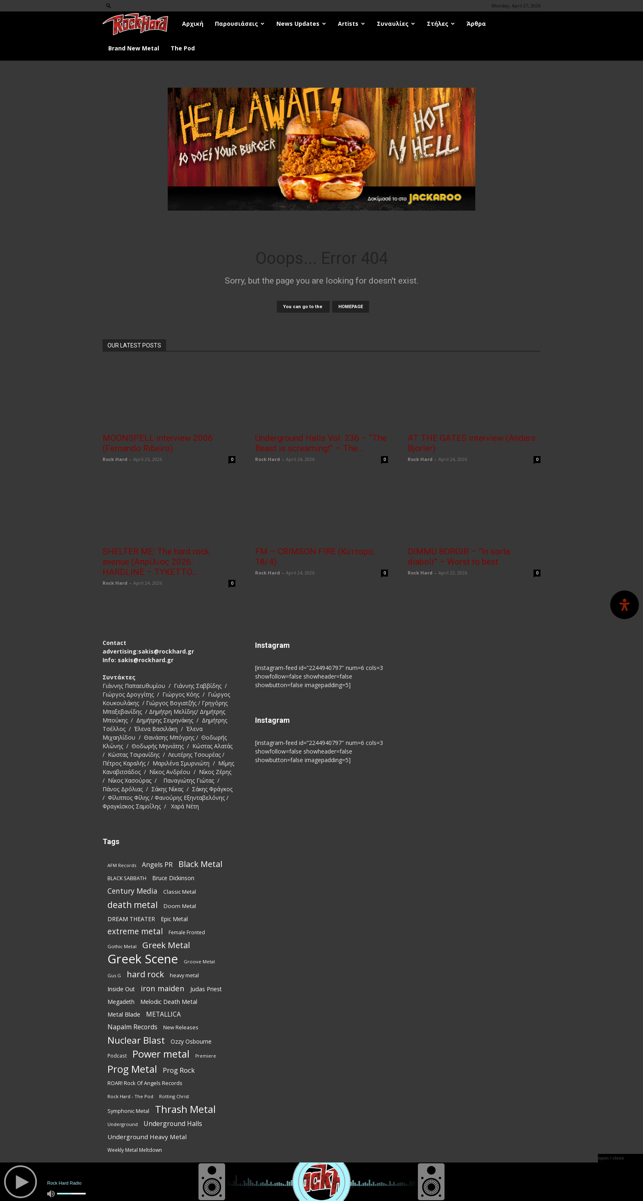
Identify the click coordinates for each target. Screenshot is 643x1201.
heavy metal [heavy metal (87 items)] (184, 975)
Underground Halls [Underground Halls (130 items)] (173, 1123)
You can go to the (303, 306)
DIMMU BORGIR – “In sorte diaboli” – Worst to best (459, 557)
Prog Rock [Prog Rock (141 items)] (179, 1070)
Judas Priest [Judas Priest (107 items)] (206, 989)
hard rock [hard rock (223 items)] (145, 974)
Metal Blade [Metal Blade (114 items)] (123, 1014)
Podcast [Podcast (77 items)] (117, 1055)
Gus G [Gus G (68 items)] (114, 975)
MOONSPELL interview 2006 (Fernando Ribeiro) (158, 443)
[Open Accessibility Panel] (624, 604)
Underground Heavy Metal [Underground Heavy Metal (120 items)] (147, 1137)
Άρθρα (476, 23)
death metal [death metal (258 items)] (132, 904)
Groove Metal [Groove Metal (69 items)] (199, 961)
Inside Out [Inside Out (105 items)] (121, 989)
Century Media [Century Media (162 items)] (132, 891)
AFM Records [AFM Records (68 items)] (121, 865)
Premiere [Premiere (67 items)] (205, 1056)
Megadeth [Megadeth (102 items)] (121, 1002)
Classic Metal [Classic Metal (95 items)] (179, 891)
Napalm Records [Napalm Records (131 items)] (132, 1027)
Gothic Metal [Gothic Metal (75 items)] (122, 946)
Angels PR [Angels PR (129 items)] (157, 864)
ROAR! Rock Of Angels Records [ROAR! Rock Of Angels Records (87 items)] (144, 1083)
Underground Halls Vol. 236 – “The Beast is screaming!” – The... (321, 443)
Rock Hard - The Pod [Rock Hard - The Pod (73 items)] (130, 1096)
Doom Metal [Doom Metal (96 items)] (180, 906)
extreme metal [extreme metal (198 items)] (135, 931)
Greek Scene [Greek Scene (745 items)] (142, 959)
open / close (611, 1158)
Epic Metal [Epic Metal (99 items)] (174, 919)
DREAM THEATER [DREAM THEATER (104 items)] (131, 919)
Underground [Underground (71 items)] (122, 1124)
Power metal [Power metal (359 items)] (160, 1054)
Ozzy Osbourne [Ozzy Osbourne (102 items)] (191, 1041)
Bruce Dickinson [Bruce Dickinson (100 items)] (173, 878)
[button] (109, 5)
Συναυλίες (396, 23)
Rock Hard (115, 459)
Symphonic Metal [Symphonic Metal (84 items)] (128, 1111)
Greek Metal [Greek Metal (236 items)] (166, 945)
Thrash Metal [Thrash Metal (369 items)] (185, 1109)
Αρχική (192, 23)
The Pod (183, 48)
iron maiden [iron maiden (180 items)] (163, 988)
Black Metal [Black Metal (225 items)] (200, 864)
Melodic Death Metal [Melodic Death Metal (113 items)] (168, 1001)
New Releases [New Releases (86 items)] (180, 1027)
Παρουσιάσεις (239, 23)
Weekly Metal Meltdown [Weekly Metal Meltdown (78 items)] (134, 1150)
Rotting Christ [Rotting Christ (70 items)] (174, 1096)
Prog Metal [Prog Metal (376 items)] (132, 1069)
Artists (351, 23)
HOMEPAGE (350, 306)
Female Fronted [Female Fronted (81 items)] (187, 932)
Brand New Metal (133, 48)
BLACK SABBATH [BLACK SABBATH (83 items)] (126, 878)
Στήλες (441, 23)
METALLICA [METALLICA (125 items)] (163, 1014)
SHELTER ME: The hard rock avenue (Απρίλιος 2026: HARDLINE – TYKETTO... (156, 562)
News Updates (301, 23)
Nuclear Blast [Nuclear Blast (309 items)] (136, 1040)
